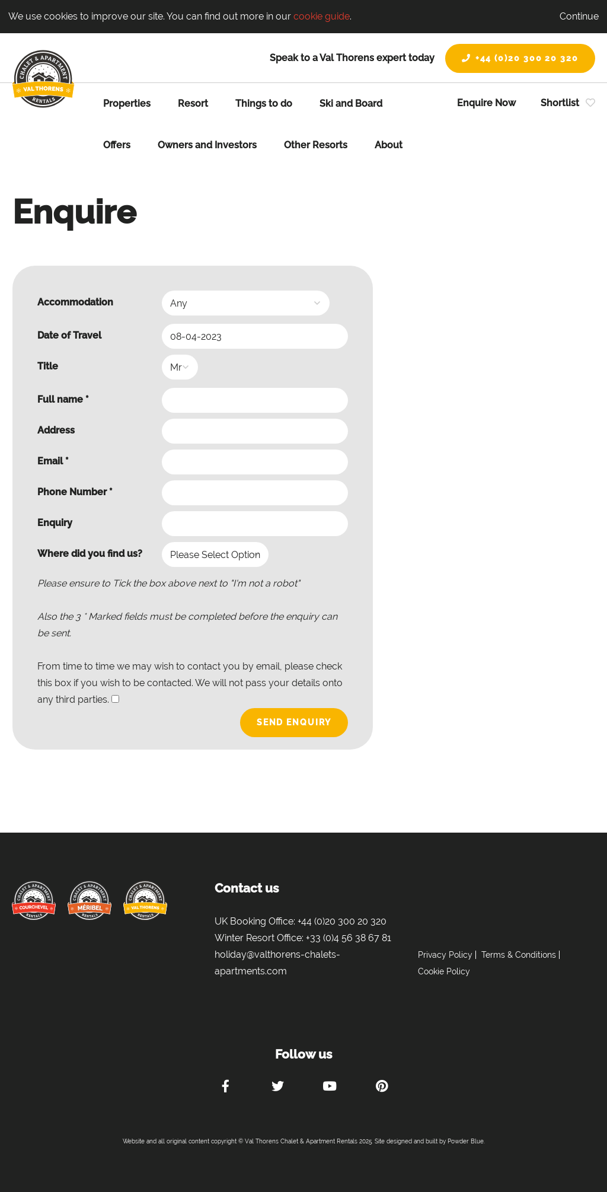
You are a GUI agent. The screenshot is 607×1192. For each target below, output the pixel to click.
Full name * (63, 399)
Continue (579, 16)
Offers (116, 145)
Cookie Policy (444, 971)
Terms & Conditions (518, 955)
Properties (127, 103)
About (388, 145)
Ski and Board (351, 103)
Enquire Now (486, 103)
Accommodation (75, 302)
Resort (193, 103)
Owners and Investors (207, 145)
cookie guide (321, 16)
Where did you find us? (89, 553)
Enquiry (54, 522)
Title (47, 366)
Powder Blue (466, 1141)
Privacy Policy (445, 955)
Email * (53, 461)
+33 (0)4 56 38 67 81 (348, 938)
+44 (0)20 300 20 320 (520, 58)
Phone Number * (75, 492)
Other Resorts (315, 145)
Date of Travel (69, 335)
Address (56, 430)
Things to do (263, 103)
